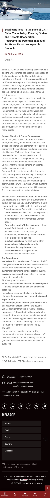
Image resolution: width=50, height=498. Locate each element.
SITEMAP (16, 483)
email (35, 496)
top (45, 496)
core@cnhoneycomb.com (23, 386)
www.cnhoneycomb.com (32, 483)
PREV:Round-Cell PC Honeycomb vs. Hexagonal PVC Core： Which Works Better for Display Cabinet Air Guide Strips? (24, 357)
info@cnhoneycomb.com (23, 383)
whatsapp (5, 496)
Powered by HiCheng (35, 480)
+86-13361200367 (24, 377)
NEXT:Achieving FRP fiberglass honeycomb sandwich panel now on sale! (22, 361)
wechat (25, 496)
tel (15, 496)
